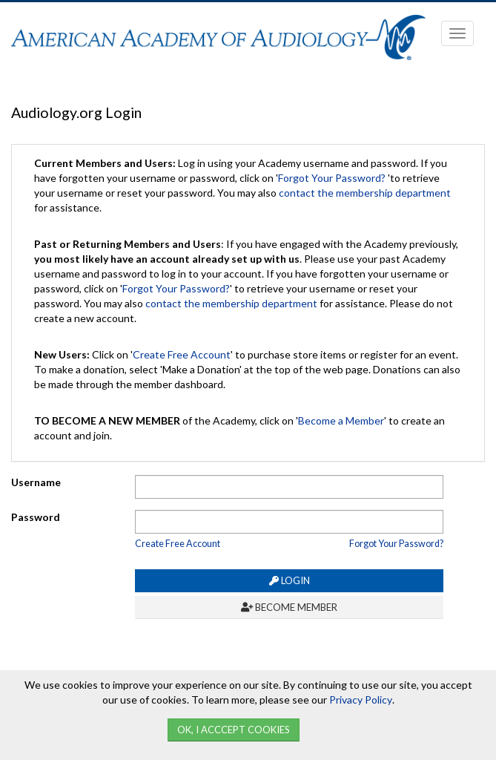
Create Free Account (182, 354)
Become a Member (341, 420)
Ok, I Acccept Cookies (233, 730)
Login (289, 580)
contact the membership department (365, 192)
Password (35, 517)
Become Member (289, 607)
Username (36, 482)
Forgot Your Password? (332, 177)
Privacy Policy (360, 699)
